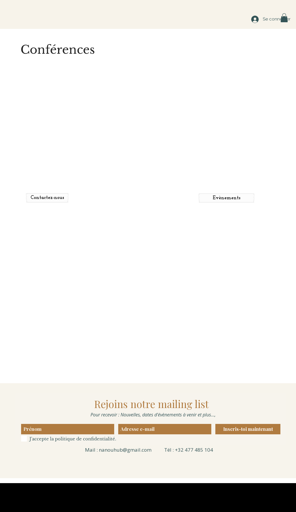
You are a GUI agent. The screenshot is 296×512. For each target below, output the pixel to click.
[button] (284, 17)
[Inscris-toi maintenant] (248, 429)
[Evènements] (226, 197)
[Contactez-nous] (47, 197)
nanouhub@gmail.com (125, 449)
